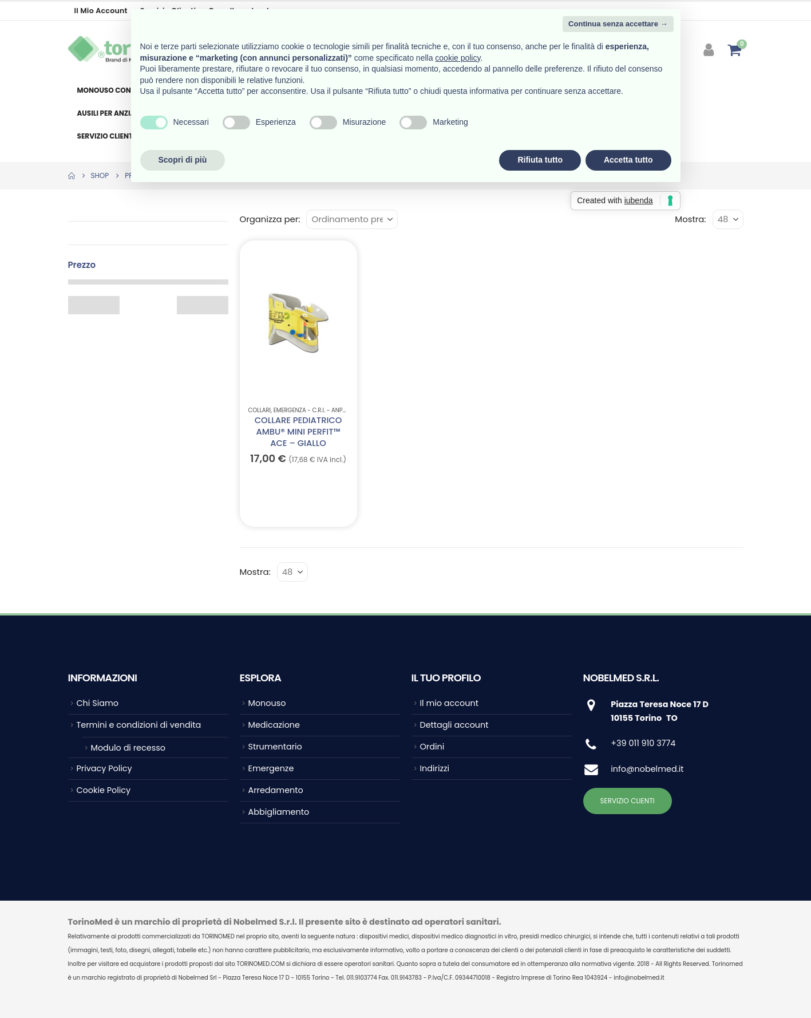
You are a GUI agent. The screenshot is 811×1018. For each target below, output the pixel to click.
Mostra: (690, 219)
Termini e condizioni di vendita (139, 725)
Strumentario (275, 746)
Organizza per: (270, 219)
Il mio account (101, 10)
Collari (259, 410)
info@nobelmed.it (647, 769)
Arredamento (275, 790)
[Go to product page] (298, 322)
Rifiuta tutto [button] (540, 159)
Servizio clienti (106, 136)
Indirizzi (435, 768)
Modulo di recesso (128, 747)
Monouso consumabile (121, 90)
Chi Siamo (97, 703)
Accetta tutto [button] (628, 159)
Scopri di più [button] (183, 159)
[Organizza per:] (352, 219)
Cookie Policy (104, 790)
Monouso (267, 703)
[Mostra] (728, 219)
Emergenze (271, 768)
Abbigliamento (279, 812)
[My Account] (709, 49)
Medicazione (274, 725)
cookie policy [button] (457, 57)
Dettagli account (454, 725)
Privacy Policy (104, 768)
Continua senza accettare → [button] (617, 23)
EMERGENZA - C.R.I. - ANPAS (312, 410)
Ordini (432, 746)
